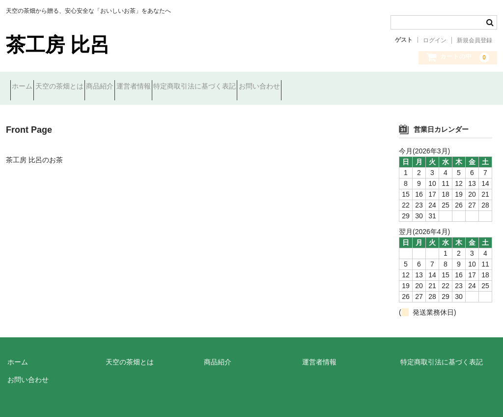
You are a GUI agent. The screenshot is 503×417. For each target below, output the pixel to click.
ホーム (26, 87)
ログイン (435, 40)
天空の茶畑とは (81, 87)
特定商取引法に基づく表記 (268, 87)
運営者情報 (190, 87)
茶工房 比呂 (58, 45)
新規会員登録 (474, 40)
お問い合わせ (350, 87)
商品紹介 (139, 87)
